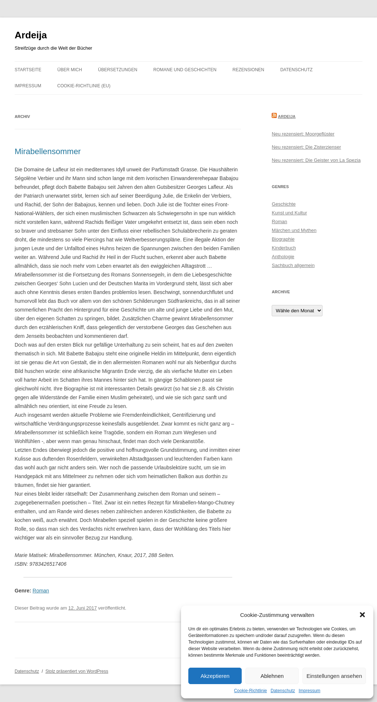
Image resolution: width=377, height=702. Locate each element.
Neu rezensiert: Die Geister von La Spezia (316, 160)
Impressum (309, 690)
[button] (362, 614)
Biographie (283, 239)
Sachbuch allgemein (293, 265)
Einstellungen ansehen (334, 676)
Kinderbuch (284, 248)
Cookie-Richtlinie (250, 690)
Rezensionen (248, 69)
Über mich (69, 69)
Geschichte (283, 204)
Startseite (28, 69)
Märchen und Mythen (294, 230)
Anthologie (283, 256)
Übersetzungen (117, 69)
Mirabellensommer (48, 151)
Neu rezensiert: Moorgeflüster (303, 134)
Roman (41, 591)
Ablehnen (271, 676)
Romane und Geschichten (184, 69)
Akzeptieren (214, 676)
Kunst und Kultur (289, 212)
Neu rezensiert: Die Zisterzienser (306, 147)
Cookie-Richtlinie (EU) (83, 85)
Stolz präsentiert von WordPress (76, 671)
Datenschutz (283, 690)
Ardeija (31, 35)
